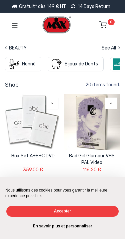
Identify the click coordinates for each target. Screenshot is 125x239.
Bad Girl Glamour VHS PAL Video (92, 159)
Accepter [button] (62, 211)
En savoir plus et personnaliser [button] (62, 226)
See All (111, 48)
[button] (52, 103)
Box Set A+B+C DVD (33, 156)
